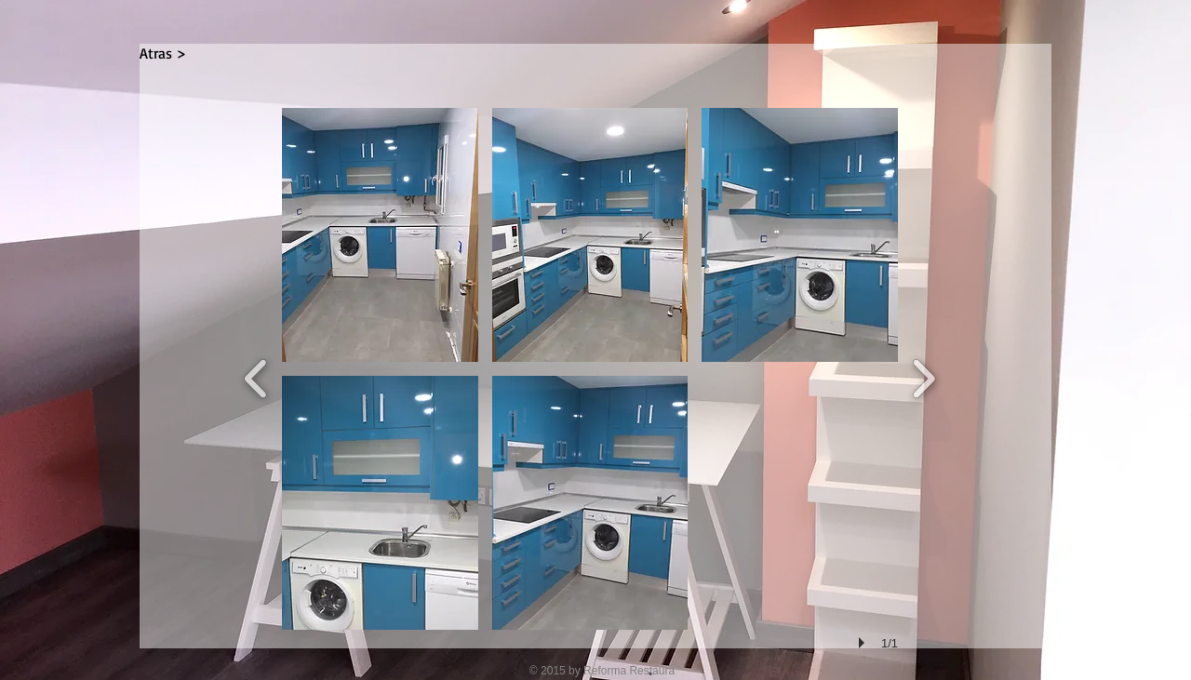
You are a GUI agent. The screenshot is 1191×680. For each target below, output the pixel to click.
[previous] (256, 376)
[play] (864, 642)
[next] (923, 376)
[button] (380, 235)
